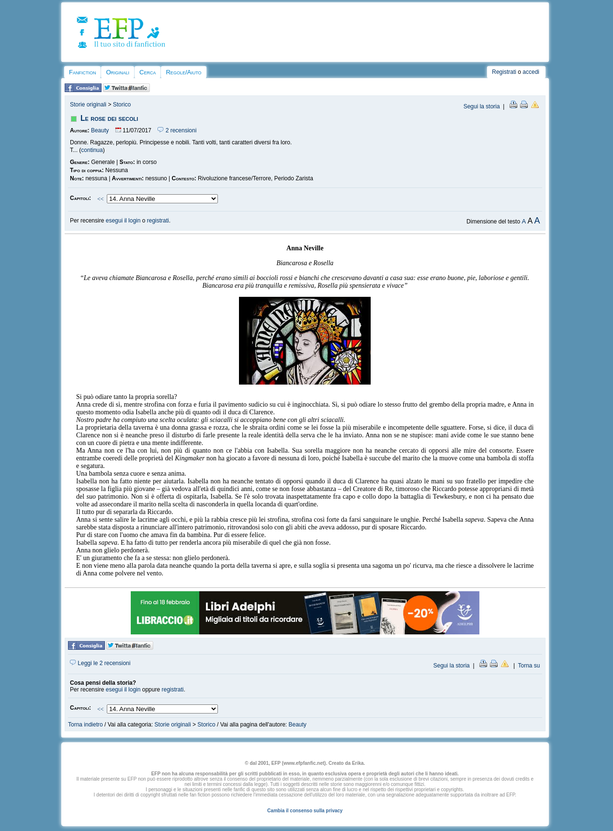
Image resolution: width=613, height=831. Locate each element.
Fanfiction (82, 72)
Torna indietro (85, 724)
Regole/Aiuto (183, 72)
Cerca (147, 72)
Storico (122, 104)
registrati (158, 220)
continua (91, 150)
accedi (530, 72)
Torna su (529, 665)
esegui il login (123, 220)
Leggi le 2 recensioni (100, 663)
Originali (117, 72)
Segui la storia (482, 106)
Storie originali (88, 104)
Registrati (504, 72)
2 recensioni (177, 130)
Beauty (100, 130)
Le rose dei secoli (109, 118)
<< (100, 199)
